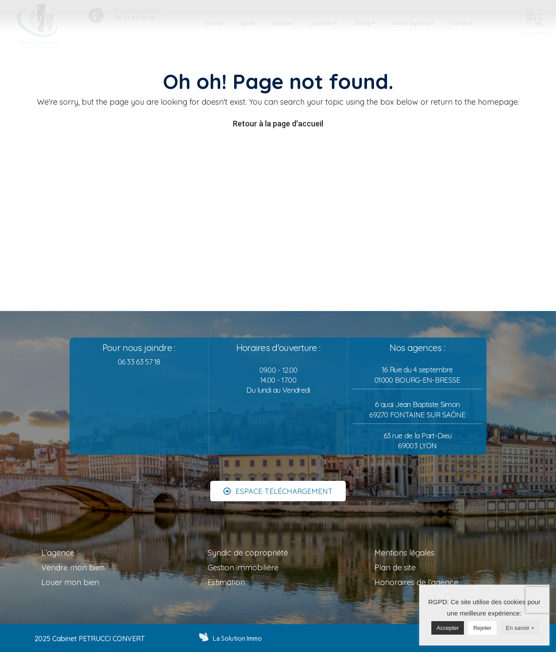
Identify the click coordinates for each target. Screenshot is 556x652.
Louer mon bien (70, 582)
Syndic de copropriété (248, 553)
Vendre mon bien (73, 568)
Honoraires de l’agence (416, 582)
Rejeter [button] (482, 628)
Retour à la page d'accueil (278, 123)
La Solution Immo (237, 638)
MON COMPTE (535, 33)
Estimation (226, 582)
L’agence (57, 553)
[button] (278, 483)
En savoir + (520, 628)
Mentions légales (404, 553)
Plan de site (395, 568)
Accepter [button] (448, 628)
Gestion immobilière (243, 568)
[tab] (213, 23)
